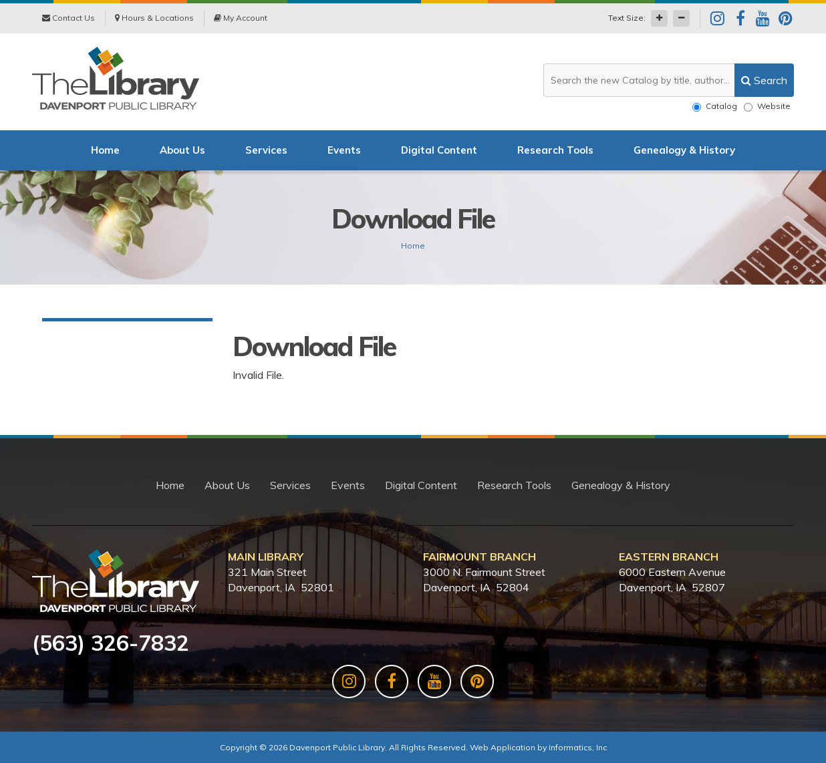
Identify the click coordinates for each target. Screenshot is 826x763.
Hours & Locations (154, 18)
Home (105, 150)
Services (266, 150)
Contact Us (68, 18)
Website (767, 106)
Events (344, 150)
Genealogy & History (684, 150)
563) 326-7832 (114, 642)
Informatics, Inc (578, 747)
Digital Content (439, 150)
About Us (182, 150)
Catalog (714, 106)
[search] (764, 80)
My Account (240, 18)
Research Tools (555, 150)
